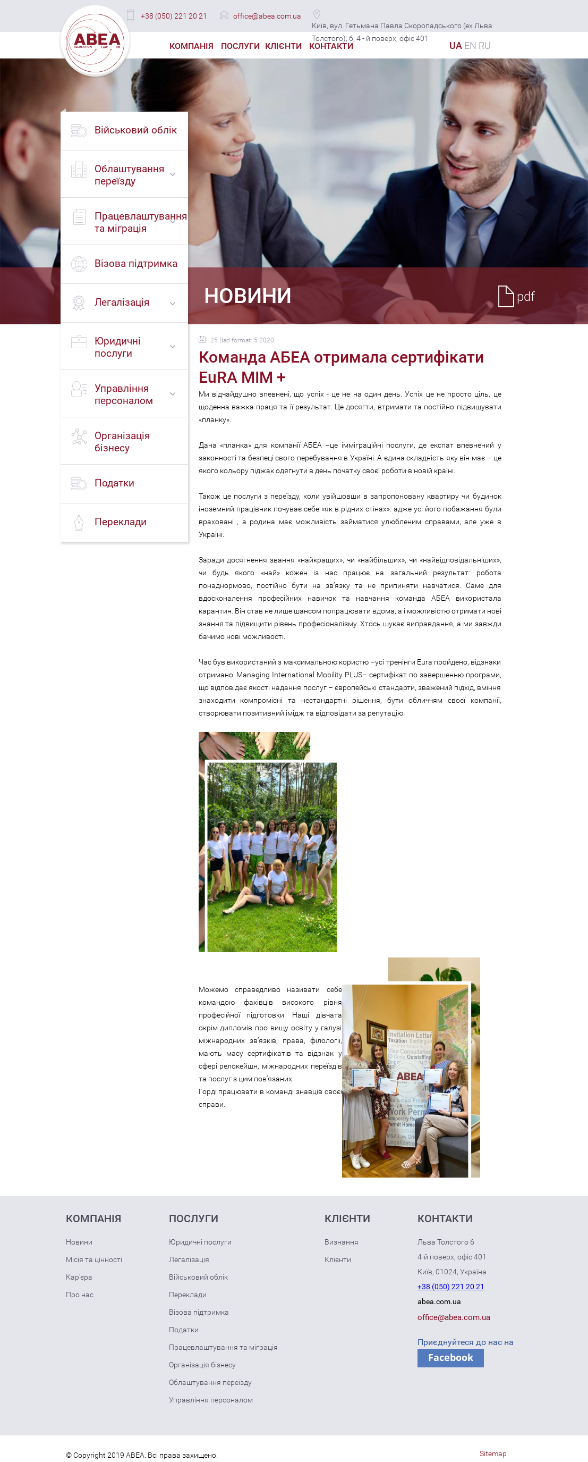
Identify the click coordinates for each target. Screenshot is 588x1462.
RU (485, 45)
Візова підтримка (199, 1312)
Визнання (342, 1242)
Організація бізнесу (202, 1364)
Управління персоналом (211, 1400)
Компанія (191, 46)
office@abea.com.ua (267, 16)
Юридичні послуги (200, 1242)
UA (455, 45)
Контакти (331, 46)
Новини (79, 1242)
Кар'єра (79, 1277)
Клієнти (283, 46)
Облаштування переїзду (210, 1382)
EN (470, 45)
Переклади (188, 1294)
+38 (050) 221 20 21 (174, 16)
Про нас (79, 1294)
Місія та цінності (94, 1259)
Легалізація (189, 1259)
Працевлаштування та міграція (223, 1347)
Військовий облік (198, 1277)
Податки (184, 1329)
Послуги (240, 46)
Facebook (450, 1357)
